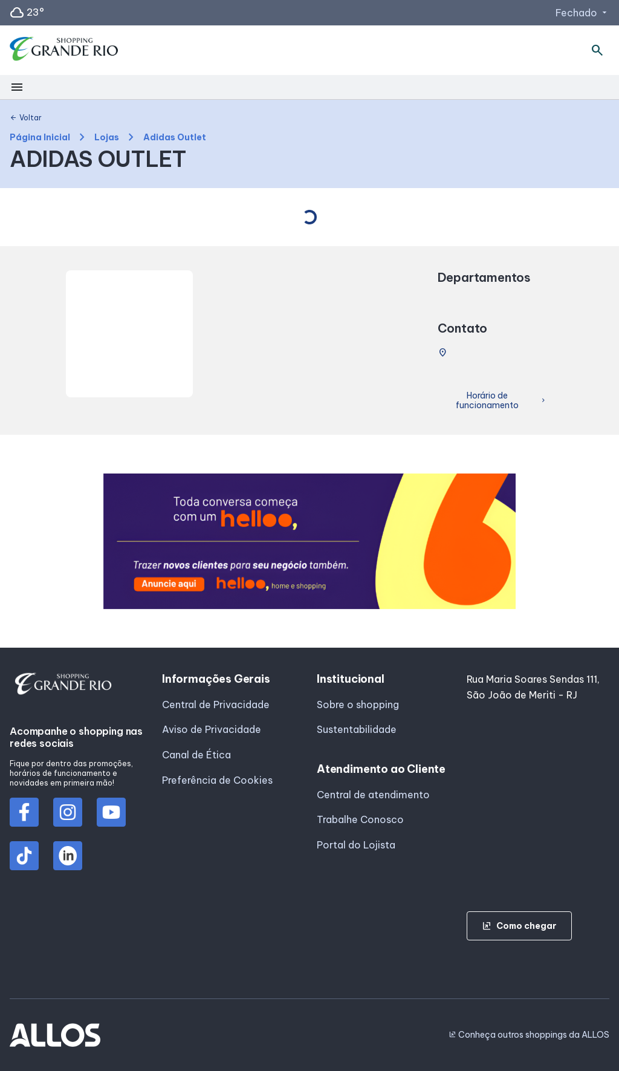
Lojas (106, 137)
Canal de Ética (196, 755)
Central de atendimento (373, 795)
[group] (309, 541)
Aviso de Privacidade (211, 729)
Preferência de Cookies (217, 780)
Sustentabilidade (357, 729)
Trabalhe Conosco (360, 819)
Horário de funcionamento (501, 401)
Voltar (26, 118)
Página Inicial (40, 137)
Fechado (582, 13)
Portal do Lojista (356, 845)
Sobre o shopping (358, 704)
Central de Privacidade (216, 704)
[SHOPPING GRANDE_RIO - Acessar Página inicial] (64, 50)
